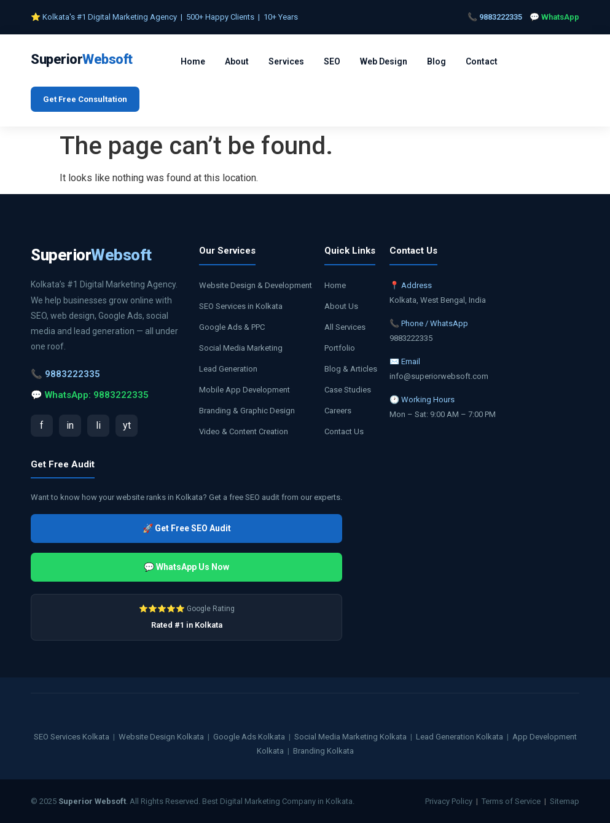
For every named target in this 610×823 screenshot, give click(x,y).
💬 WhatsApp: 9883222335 (90, 394)
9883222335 (500, 16)
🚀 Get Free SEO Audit (187, 528)
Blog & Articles (350, 368)
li (98, 425)
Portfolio (339, 348)
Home (193, 61)
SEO (332, 61)
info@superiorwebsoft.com (438, 376)
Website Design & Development (255, 285)
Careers (337, 410)
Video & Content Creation (243, 431)
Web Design (383, 61)
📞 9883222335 (65, 374)
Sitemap (564, 801)
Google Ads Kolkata (249, 736)
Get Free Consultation (85, 99)
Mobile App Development (244, 389)
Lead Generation (228, 368)
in (70, 425)
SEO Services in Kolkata (241, 306)
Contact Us (344, 431)
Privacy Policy (448, 801)
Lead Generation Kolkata (459, 736)
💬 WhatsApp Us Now (186, 567)
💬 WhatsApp (554, 16)
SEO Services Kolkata (71, 736)
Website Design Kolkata (161, 736)
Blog (436, 61)
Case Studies (347, 389)
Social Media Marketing (241, 348)
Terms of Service (511, 801)
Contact (482, 61)
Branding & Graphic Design (247, 410)
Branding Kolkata (323, 750)
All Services (345, 327)
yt (127, 425)
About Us (341, 306)
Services (286, 61)
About (237, 61)
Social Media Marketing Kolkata (350, 736)
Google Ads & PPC (232, 327)
